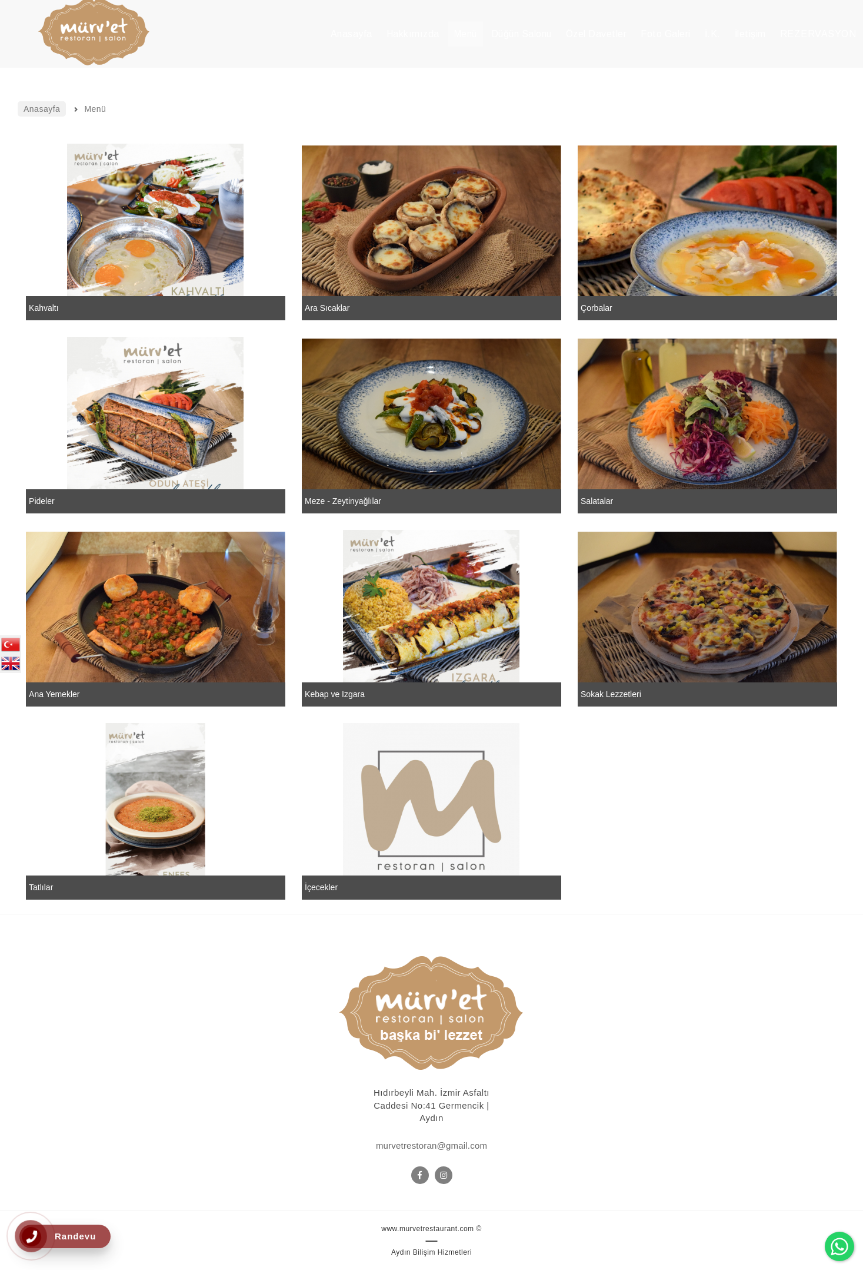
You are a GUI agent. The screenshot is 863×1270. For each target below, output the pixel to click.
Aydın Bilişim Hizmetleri (431, 1252)
